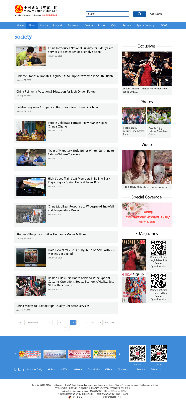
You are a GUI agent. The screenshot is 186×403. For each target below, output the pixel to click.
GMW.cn (77, 369)
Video (114, 25)
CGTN (64, 369)
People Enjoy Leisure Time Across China (133, 131)
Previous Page (32, 322)
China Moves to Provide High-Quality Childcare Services (52, 306)
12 (86, 322)
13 (93, 322)
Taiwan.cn (156, 369)
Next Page (109, 322)
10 (73, 322)
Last (66, 328)
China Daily (94, 369)
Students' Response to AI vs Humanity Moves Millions (51, 234)
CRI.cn (108, 369)
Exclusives (147, 46)
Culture (89, 25)
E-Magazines (146, 234)
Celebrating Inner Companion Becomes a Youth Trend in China (57, 107)
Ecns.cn (141, 369)
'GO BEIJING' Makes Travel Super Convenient (146, 187)
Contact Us (156, 14)
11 (79, 322)
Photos (102, 25)
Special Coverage (146, 25)
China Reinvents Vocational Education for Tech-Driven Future (56, 91)
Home (20, 25)
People (44, 25)
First (20, 322)
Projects (127, 25)
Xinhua (51, 369)
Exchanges (73, 25)
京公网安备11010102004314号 (83, 397)
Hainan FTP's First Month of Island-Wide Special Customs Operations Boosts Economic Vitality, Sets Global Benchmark (81, 281)
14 (100, 322)
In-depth (58, 25)
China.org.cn (124, 369)
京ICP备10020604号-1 (112, 397)
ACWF (164, 25)
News (32, 25)
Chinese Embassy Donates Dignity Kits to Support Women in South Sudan (64, 76)
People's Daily (34, 369)
